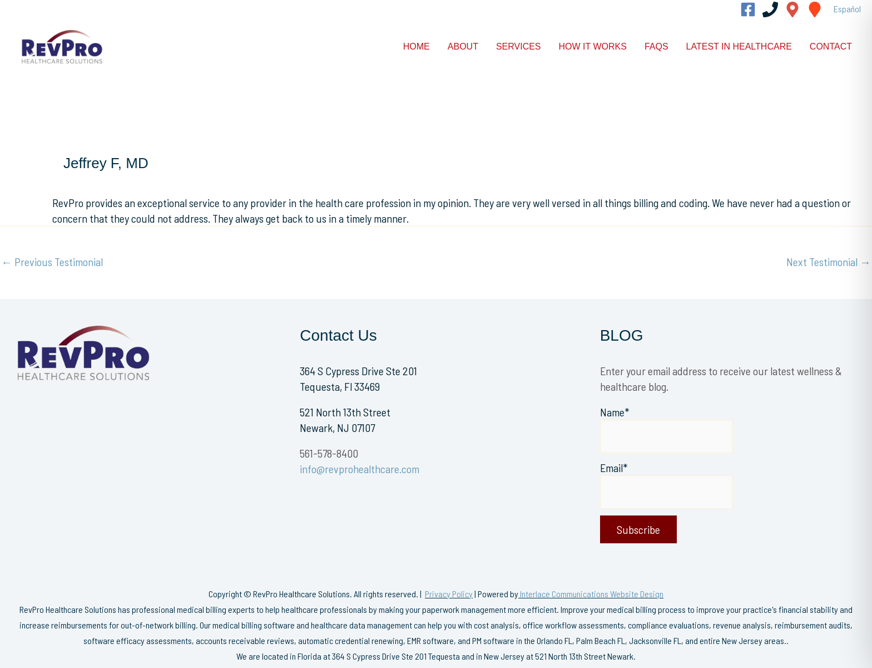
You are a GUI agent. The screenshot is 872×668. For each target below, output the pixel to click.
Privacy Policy (449, 593)
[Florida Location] (792, 9)
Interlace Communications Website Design (591, 593)
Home (416, 46)
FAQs (656, 46)
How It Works (593, 46)
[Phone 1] (770, 9)
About (463, 46)
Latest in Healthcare (739, 46)
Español (847, 8)
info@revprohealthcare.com (359, 468)
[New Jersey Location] (815, 9)
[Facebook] (748, 9)
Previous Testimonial (52, 261)
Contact (831, 46)
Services (518, 46)
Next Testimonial (828, 261)
